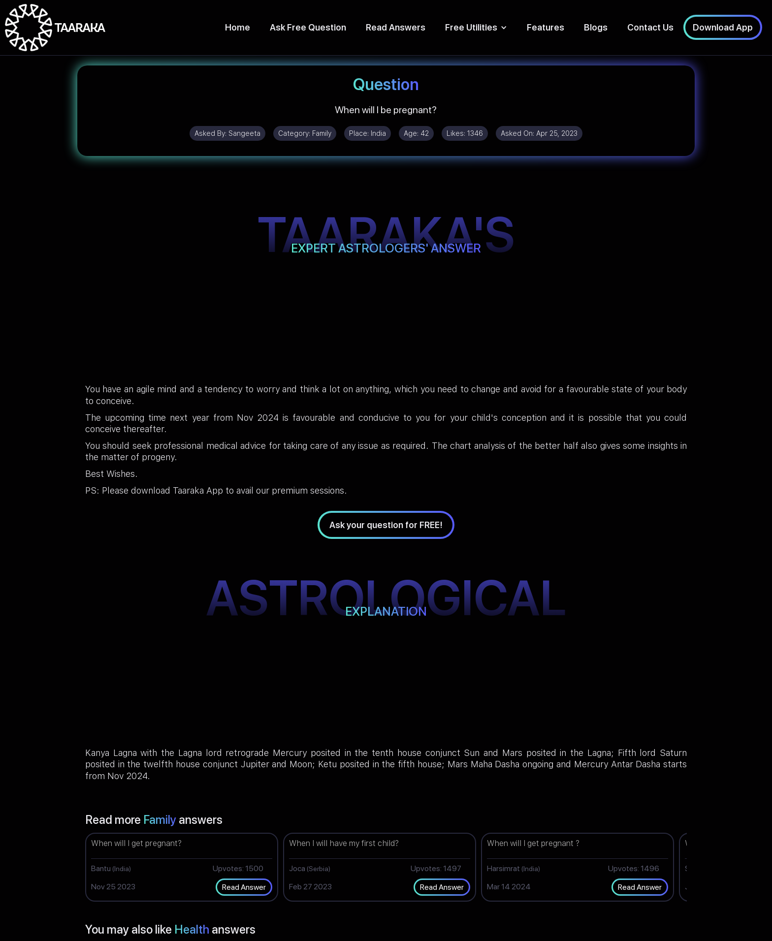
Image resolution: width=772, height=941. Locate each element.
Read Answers (395, 27)
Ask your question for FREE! (386, 525)
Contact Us (650, 27)
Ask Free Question (308, 27)
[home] (55, 27)
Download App (723, 27)
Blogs (596, 27)
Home (237, 27)
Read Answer (244, 887)
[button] (476, 27)
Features (545, 27)
